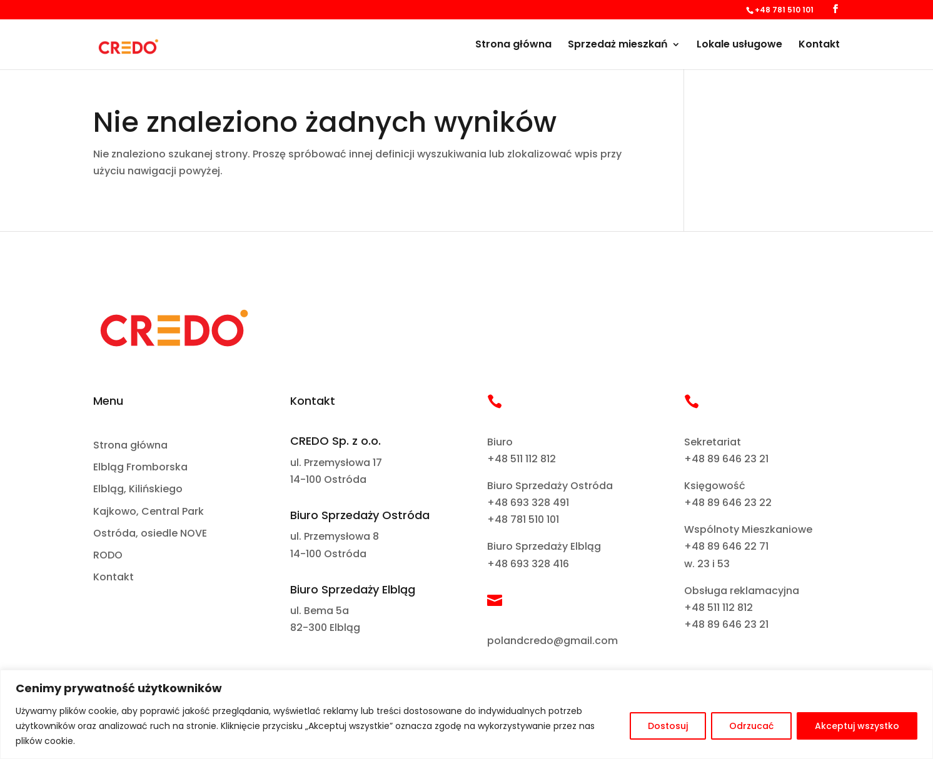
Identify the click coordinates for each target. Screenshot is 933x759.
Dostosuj (668, 726)
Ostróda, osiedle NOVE (150, 533)
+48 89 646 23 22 (728, 502)
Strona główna (513, 45)
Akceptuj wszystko (857, 726)
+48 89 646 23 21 (726, 459)
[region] (466, 714)
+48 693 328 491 (528, 502)
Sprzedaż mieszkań (618, 45)
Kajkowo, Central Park (148, 511)
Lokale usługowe (739, 45)
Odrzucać (751, 726)
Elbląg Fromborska (140, 467)
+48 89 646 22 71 (726, 546)
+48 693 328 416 (528, 564)
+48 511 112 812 (521, 459)
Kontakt (819, 45)
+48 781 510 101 (523, 519)
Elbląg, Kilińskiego (138, 489)
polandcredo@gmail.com (552, 640)
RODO (108, 555)
